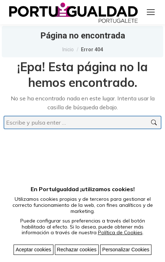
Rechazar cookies (77, 249)
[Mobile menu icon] (151, 12)
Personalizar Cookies (125, 249)
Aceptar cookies (33, 249)
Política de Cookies (120, 232)
